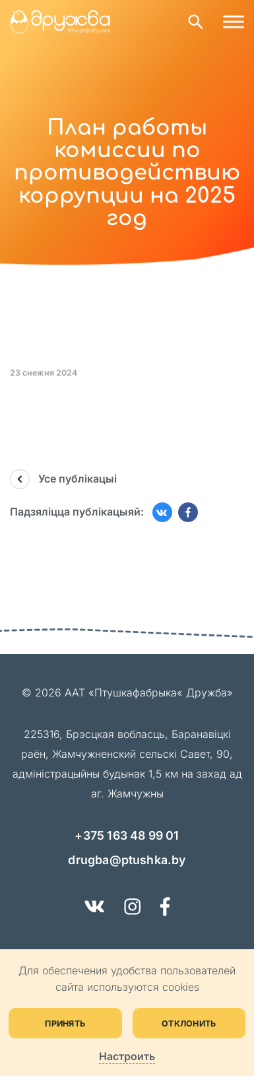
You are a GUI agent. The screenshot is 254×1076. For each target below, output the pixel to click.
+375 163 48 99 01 (127, 835)
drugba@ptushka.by (126, 860)
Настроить (127, 1056)
